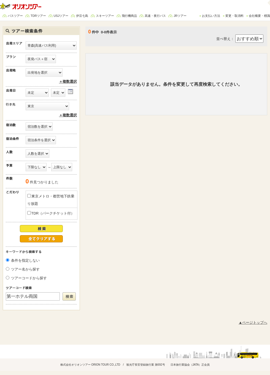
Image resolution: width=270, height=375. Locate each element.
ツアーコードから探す (29, 278)
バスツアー (15, 15)
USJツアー (61, 15)
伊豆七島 (82, 15)
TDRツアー (38, 15)
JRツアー (180, 15)
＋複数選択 (68, 81)
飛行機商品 (129, 15)
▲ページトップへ (253, 322)
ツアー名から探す (25, 269)
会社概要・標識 (259, 15)
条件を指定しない (25, 260)
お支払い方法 (211, 15)
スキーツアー (105, 15)
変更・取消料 (234, 15)
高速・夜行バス (155, 15)
